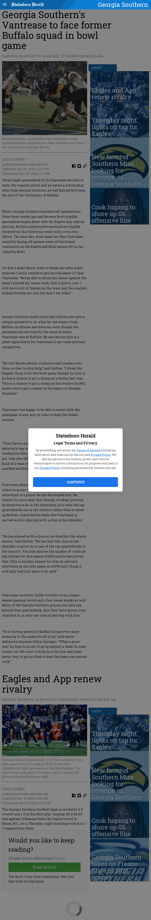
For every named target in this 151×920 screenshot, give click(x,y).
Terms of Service (88, 450)
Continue (75, 482)
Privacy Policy (101, 455)
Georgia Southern (123, 4)
